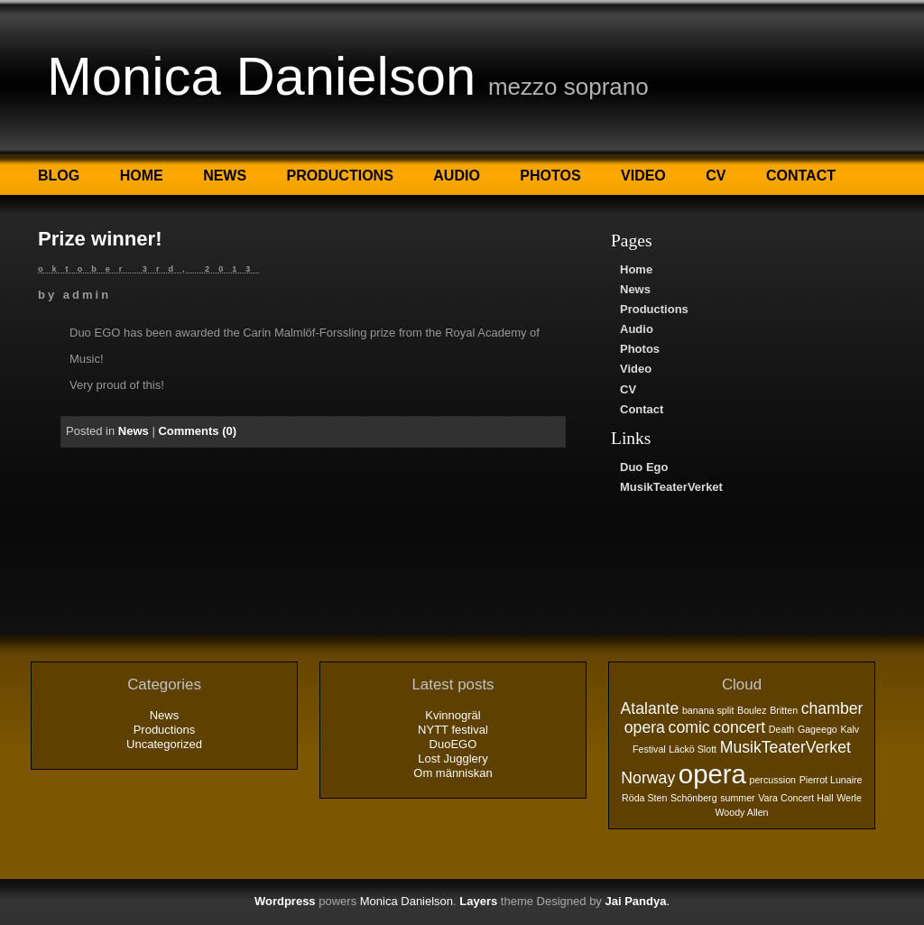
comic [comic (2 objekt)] (689, 727)
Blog (58, 175)
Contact (801, 175)
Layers (478, 901)
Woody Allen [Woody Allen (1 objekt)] (741, 812)
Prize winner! (100, 238)
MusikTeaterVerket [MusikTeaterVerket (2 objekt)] (785, 747)
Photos (550, 175)
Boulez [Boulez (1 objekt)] (752, 710)
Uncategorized (164, 744)
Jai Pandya (635, 901)
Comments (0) (197, 431)
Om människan (452, 773)
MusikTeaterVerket (671, 487)
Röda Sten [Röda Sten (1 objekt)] (644, 797)
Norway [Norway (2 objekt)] (648, 778)
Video (643, 175)
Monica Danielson (261, 76)
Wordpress (285, 901)
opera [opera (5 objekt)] (712, 774)
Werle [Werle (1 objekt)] (849, 797)
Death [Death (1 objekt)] (781, 729)
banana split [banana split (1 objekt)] (708, 710)
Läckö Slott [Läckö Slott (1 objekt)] (692, 749)
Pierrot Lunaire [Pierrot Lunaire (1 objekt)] (831, 779)
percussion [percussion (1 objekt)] (772, 779)
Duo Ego (644, 467)
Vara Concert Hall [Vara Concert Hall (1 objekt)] (795, 797)
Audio (456, 175)
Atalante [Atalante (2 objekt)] (650, 708)
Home (141, 175)
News (224, 175)
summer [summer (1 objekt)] (737, 797)
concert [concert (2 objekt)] (739, 727)
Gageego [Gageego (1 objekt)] (817, 729)
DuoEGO (453, 744)
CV (715, 175)
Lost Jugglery (452, 758)
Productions (340, 175)
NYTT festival (453, 729)
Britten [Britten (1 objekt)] (784, 710)
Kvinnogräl (452, 715)
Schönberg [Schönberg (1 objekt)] (693, 797)
